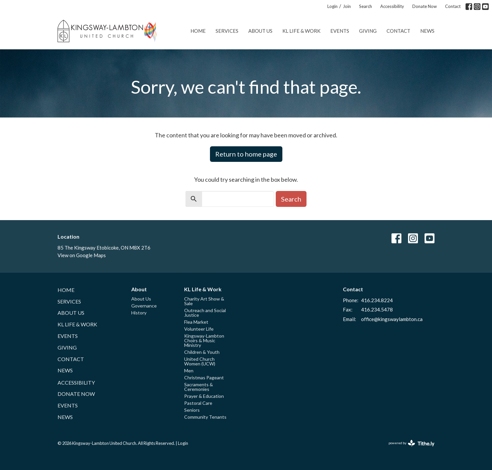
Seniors (192, 410)
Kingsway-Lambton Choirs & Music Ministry (204, 340)
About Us (260, 31)
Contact (453, 6)
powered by (411, 443)
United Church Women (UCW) (199, 361)
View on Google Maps (82, 255)
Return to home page (246, 154)
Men (188, 370)
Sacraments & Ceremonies (198, 387)
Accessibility (392, 6)
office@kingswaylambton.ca (392, 319)
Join (347, 6)
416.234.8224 (377, 300)
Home (198, 31)
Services (227, 31)
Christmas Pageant (204, 377)
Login (332, 6)
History (138, 312)
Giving (368, 31)
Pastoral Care (198, 403)
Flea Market (196, 322)
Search (365, 6)
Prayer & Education (204, 396)
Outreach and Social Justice (205, 312)
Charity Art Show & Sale (204, 301)
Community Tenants (205, 417)
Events (339, 31)
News (427, 31)
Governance (144, 305)
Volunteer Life (199, 329)
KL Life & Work (301, 31)
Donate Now (424, 6)
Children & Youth (202, 352)
